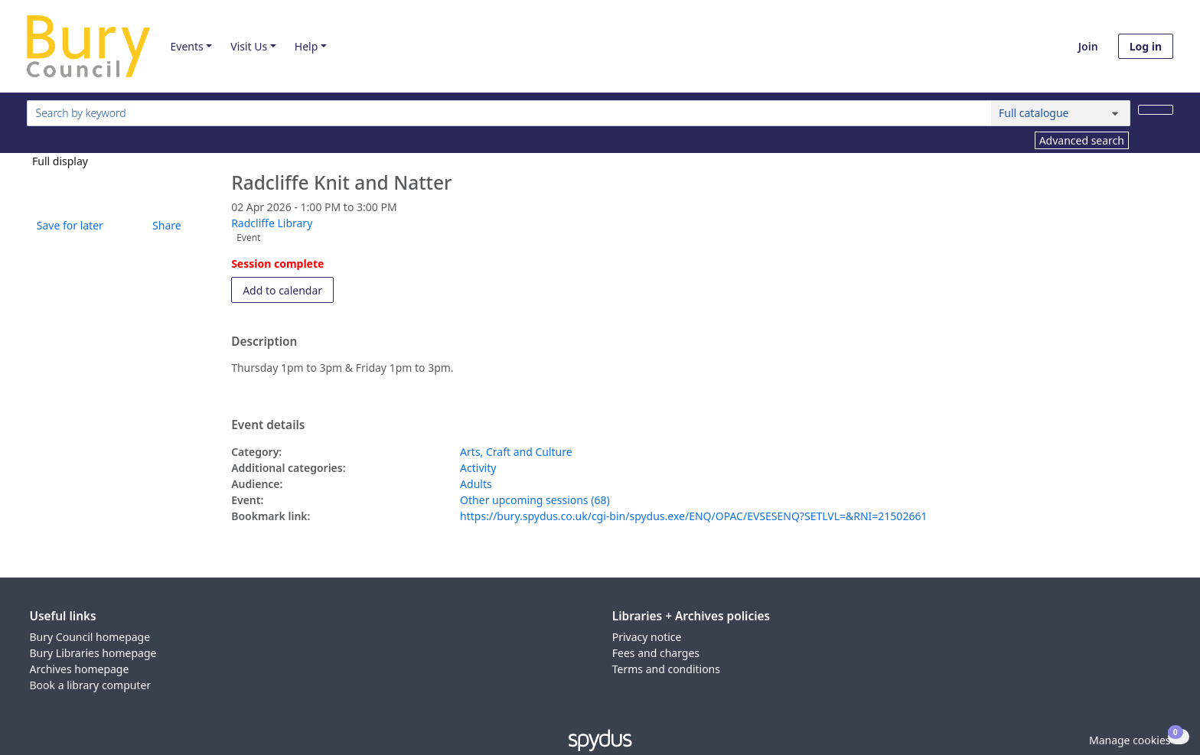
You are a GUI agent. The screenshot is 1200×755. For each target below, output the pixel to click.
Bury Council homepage (90, 637)
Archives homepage (79, 669)
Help (306, 46)
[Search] (1155, 110)
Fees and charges (655, 653)
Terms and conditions (666, 669)
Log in (1146, 46)
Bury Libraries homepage (93, 653)
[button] (67, 225)
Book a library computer (91, 685)
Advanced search (1081, 140)
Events (186, 46)
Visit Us (248, 46)
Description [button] (264, 342)
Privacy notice (647, 637)
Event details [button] (268, 425)
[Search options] (1060, 113)
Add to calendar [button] (288, 289)
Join (1088, 46)
